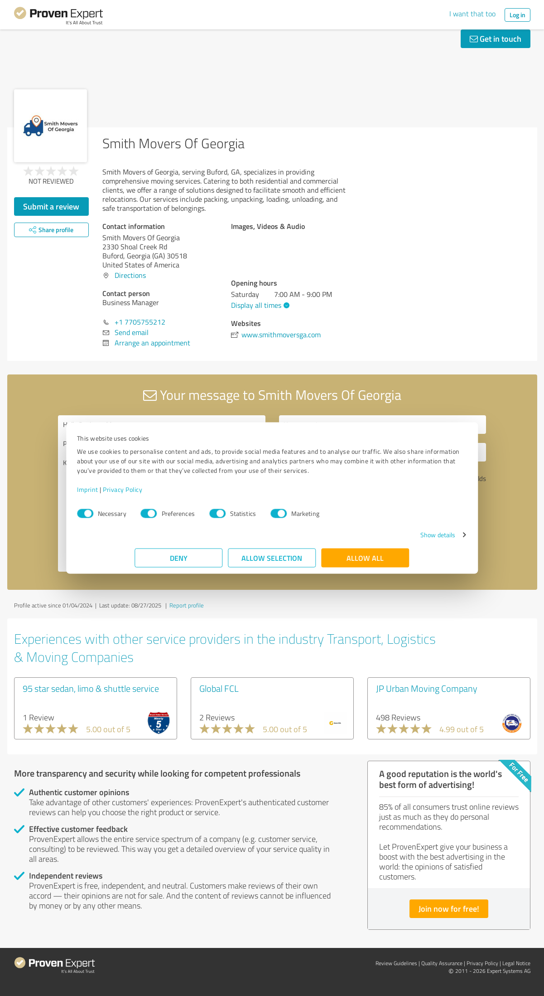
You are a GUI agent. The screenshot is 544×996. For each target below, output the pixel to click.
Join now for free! (449, 908)
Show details (379, 539)
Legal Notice (516, 963)
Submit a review (51, 206)
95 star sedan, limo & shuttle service (91, 688)
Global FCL (219, 688)
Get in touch (495, 38)
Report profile (186, 605)
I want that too (472, 14)
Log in (517, 14)
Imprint (145, 494)
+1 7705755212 (140, 322)
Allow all (365, 562)
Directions (130, 275)
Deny (179, 562)
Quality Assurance (441, 963)
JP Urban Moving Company (426, 688)
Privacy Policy (180, 494)
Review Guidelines (396, 963)
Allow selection (272, 562)
